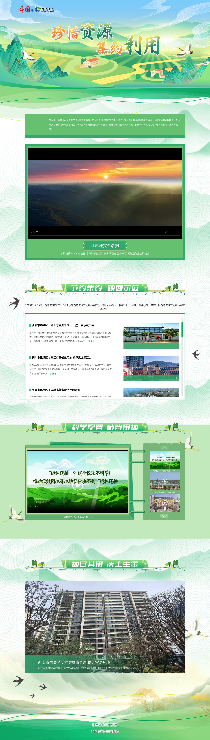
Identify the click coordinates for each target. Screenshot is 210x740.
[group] (105, 627)
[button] (164, 516)
